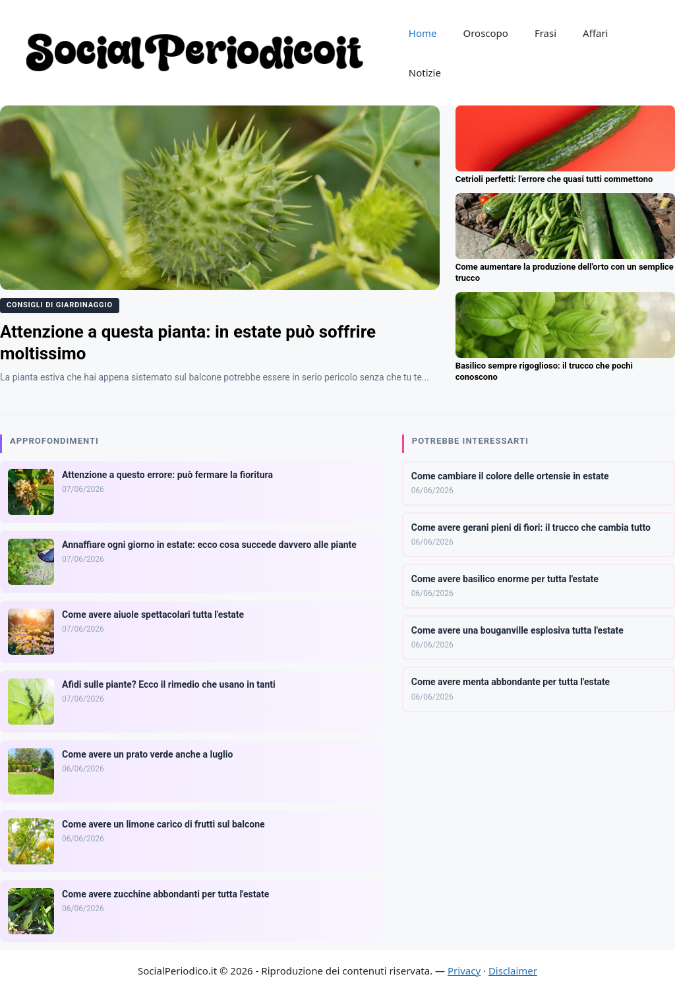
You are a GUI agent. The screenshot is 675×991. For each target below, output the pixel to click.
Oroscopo (485, 33)
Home (423, 33)
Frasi (545, 33)
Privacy (464, 970)
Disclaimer (512, 970)
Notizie (425, 72)
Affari (595, 33)
